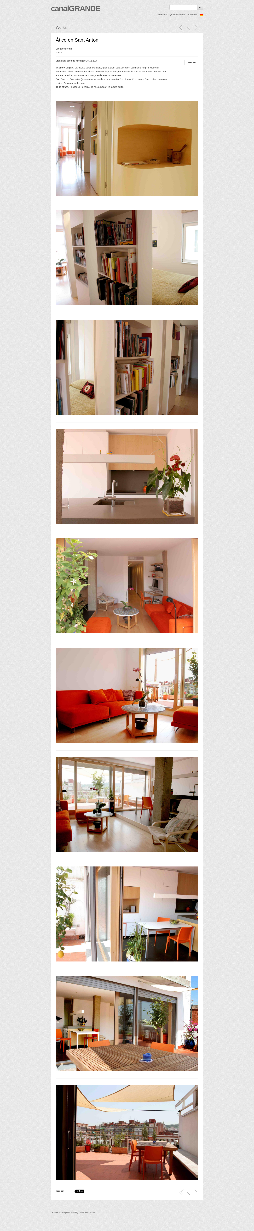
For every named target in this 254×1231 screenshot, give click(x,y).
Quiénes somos (177, 14)
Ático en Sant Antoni (77, 40)
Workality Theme (77, 1213)
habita (59, 52)
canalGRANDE (75, 8)
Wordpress (65, 1213)
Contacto (192, 14)
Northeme (91, 1213)
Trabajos (162, 14)
